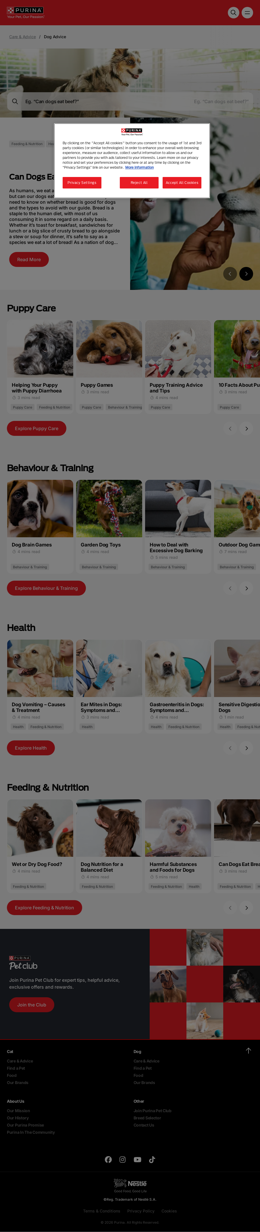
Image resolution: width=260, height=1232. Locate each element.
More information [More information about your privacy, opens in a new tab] (139, 167)
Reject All (139, 182)
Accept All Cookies (182, 182)
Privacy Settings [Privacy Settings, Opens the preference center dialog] (82, 182)
